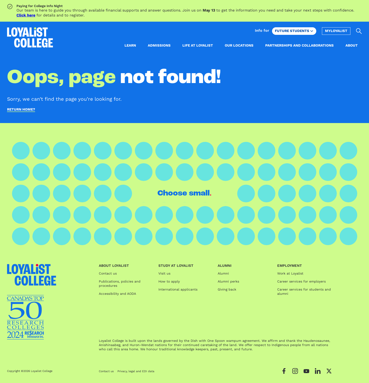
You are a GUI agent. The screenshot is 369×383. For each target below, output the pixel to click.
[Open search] (359, 31)
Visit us (164, 273)
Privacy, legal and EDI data (135, 371)
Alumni (223, 273)
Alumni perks (228, 281)
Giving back (227, 289)
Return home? (21, 110)
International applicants (177, 289)
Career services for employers (301, 281)
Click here (25, 15)
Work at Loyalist (290, 273)
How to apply (169, 281)
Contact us (108, 273)
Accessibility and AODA (117, 293)
